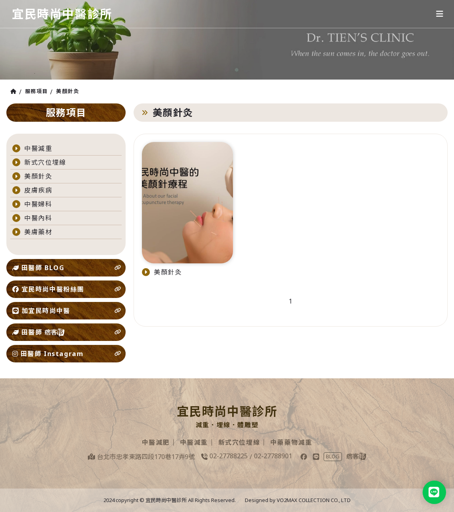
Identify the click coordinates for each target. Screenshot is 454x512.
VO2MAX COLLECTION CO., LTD (314, 500)
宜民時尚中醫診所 (62, 14)
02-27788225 (229, 456)
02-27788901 (273, 456)
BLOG (333, 456)
